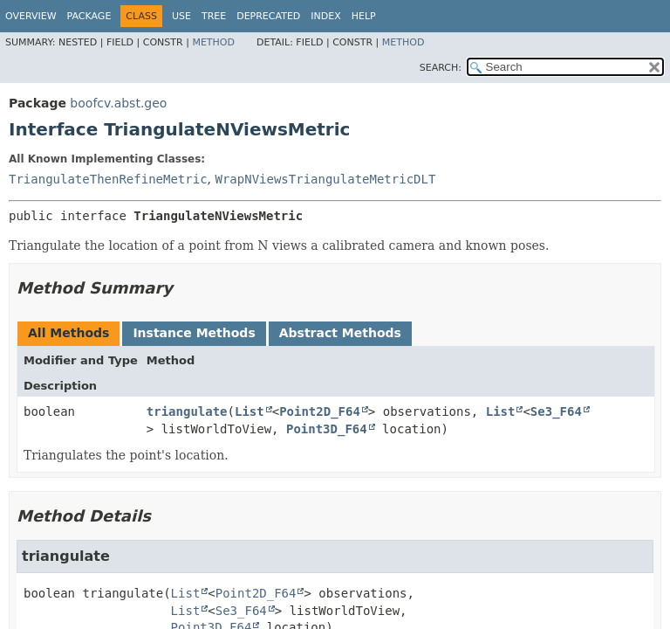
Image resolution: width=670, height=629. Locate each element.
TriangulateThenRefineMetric (108, 179)
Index (325, 16)
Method (213, 42)
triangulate (187, 411)
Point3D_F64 (326, 429)
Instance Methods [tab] (194, 333)
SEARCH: (440, 67)
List (249, 411)
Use (181, 16)
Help (364, 16)
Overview (31, 16)
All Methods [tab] (68, 333)
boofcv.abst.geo (118, 103)
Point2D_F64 (319, 411)
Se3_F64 (556, 411)
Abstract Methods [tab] (340, 333)
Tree (214, 16)
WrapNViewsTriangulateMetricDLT (325, 179)
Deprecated (268, 16)
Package (89, 16)
